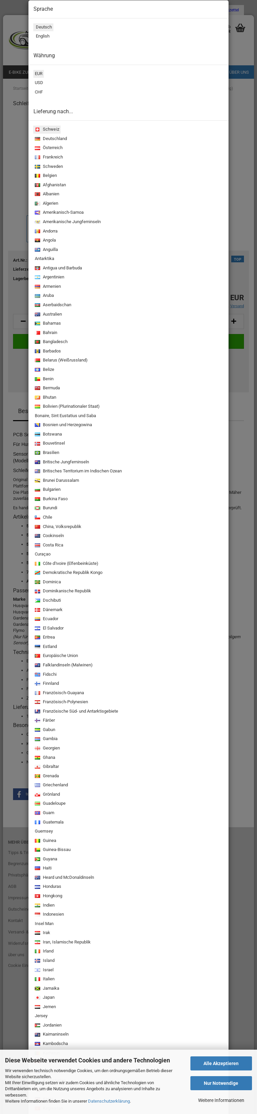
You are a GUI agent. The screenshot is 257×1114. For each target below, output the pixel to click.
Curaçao (42, 554)
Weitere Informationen (221, 1100)
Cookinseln (48, 536)
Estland (45, 647)
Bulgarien (47, 490)
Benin (43, 379)
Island (44, 961)
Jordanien (47, 1025)
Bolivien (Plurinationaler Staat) (66, 406)
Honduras (47, 887)
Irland (43, 951)
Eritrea (44, 637)
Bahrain (45, 333)
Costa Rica (48, 545)
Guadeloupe (49, 803)
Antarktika (43, 259)
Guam (43, 813)
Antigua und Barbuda (57, 268)
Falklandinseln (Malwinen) (63, 665)
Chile (42, 517)
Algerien (45, 203)
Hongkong (47, 896)
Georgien (46, 748)
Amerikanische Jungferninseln (67, 222)
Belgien (45, 176)
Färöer (44, 720)
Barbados (47, 351)
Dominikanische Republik (62, 591)
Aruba (43, 296)
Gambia (45, 739)
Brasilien (46, 453)
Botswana (47, 434)
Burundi (45, 508)
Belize (43, 370)
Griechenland (50, 785)
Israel (43, 970)
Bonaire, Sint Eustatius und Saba (64, 416)
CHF (38, 92)
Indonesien (48, 914)
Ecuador (45, 619)
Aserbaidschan (52, 305)
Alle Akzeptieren (221, 1063)
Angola (44, 240)
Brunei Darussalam (56, 480)
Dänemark (48, 610)
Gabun (44, 730)
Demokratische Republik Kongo (67, 573)
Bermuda (46, 388)
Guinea (44, 841)
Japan (44, 997)
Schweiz (46, 129)
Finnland (46, 683)
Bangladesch (50, 342)
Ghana (44, 758)
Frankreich (48, 157)
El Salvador (48, 628)
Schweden (48, 167)
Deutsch (42, 27)
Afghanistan (49, 185)
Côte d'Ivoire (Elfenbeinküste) (65, 564)
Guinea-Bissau (52, 850)
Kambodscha (50, 1044)
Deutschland (50, 139)
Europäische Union (55, 656)
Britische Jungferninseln (61, 462)
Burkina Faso (50, 499)
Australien (47, 314)
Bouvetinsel (49, 443)
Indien (44, 905)
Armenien (47, 286)
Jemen (44, 1007)
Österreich (48, 148)
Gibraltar (46, 767)
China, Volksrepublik (57, 527)
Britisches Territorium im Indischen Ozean (77, 471)
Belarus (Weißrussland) (60, 360)
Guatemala (48, 822)
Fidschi (45, 674)
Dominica (47, 582)
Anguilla (45, 250)
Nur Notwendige (221, 1083)
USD (38, 83)
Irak (41, 933)
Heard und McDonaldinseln (63, 877)
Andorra (45, 231)
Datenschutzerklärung (109, 1101)
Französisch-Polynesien (60, 702)
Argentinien (48, 277)
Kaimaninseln (51, 1034)
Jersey (40, 1016)
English (41, 37)
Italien (44, 979)
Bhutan (44, 397)
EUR (38, 74)
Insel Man (43, 924)
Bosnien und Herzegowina (62, 425)
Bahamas (47, 323)
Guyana (45, 859)
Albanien (46, 194)
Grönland (46, 794)
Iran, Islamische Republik (62, 942)
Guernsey (43, 832)
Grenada (46, 776)
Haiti (42, 868)
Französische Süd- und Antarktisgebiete (75, 711)
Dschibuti (47, 600)
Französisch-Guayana (58, 693)
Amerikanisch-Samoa (58, 212)
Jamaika (46, 988)
